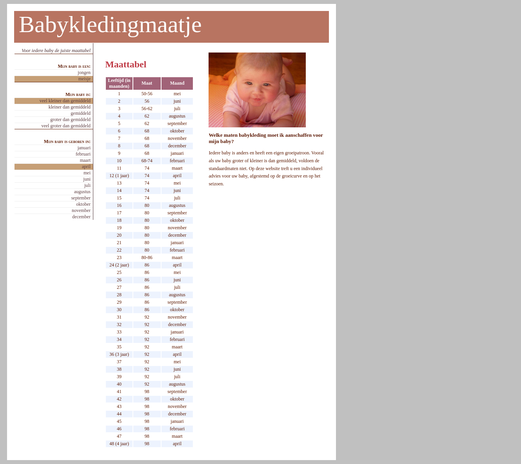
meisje (84, 79)
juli (87, 185)
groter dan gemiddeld (70, 119)
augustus (82, 191)
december (81, 216)
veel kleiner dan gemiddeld (65, 100)
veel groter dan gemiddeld (66, 126)
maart (85, 160)
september (81, 198)
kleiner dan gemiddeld (70, 107)
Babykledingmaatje (110, 24)
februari (83, 154)
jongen (84, 72)
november (81, 210)
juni (87, 179)
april (86, 166)
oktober (83, 204)
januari (84, 147)
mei (87, 173)
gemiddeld (81, 113)
